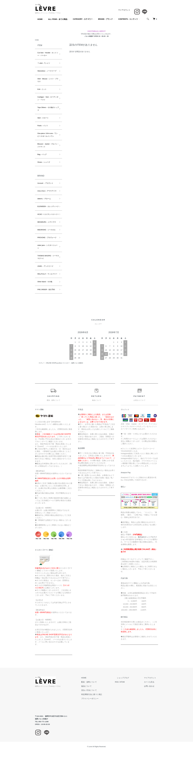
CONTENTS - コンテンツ (128, 19)
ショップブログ (129, 686)
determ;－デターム (44, 199)
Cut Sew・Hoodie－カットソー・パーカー (46, 54)
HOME (40, 19)
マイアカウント (124, 10)
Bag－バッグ (42, 155)
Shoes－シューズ (43, 162)
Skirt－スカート (43, 118)
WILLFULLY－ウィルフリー (46, 281)
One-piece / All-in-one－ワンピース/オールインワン (46, 135)
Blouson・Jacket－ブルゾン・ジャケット (46, 145)
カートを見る (151, 690)
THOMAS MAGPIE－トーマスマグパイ (46, 263)
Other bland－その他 (44, 290)
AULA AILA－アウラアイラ (46, 191)
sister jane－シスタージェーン (46, 252)
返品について (96, 695)
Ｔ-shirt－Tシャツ (43, 63)
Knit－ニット (42, 89)
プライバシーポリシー (99, 707)
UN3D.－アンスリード (45, 272)
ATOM (130, 690)
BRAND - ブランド (105, 19)
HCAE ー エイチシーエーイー (46, 218)
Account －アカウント (45, 183)
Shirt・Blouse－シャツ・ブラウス (47, 80)
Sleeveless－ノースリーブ (46, 71)
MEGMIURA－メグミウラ (46, 228)
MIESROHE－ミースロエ (46, 235)
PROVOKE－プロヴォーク (46, 243)
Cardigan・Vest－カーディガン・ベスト (47, 98)
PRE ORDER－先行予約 (46, 298)
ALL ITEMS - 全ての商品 (57, 19)
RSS (124, 690)
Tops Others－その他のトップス (46, 109)
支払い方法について (99, 699)
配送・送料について (99, 690)
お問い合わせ (151, 695)
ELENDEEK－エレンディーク (46, 208)
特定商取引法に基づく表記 (101, 703)
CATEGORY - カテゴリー (83, 19)
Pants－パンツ (42, 126)
